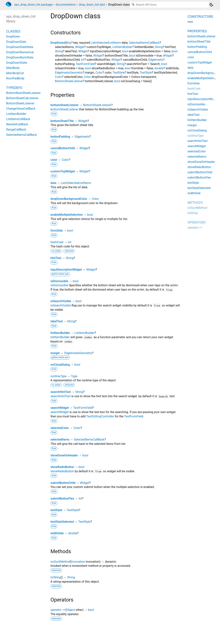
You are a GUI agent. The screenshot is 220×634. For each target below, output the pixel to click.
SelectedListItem (108, 42)
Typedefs (14, 88)
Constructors (200, 16)
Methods (195, 202)
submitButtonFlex (62, 498)
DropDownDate (16, 42)
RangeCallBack (16, 129)
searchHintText (60, 392)
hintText (55, 258)
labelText (56, 321)
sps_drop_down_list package (33, 4)
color (53, 160)
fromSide (56, 230)
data (53, 183)
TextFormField (85, 64)
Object (70, 610)
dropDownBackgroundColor (68, 199)
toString (55, 577)
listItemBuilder (60, 333)
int (82, 59)
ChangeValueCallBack (20, 108)
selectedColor (59, 428)
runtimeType (58, 376)
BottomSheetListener (69, 81)
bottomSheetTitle (62, 121)
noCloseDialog (60, 364)
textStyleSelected (62, 521)
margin (55, 353)
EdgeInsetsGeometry (69, 72)
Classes (13, 31)
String (159, 47)
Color (99, 72)
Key (68, 42)
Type (74, 376)
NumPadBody (15, 78)
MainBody (12, 68)
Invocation (78, 561)
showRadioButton (62, 467)
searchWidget (59, 408)
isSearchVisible (60, 301)
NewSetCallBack (17, 124)
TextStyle (119, 72)
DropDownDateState (19, 47)
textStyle (56, 510)
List (93, 42)
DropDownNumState (19, 57)
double (158, 68)
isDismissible (59, 281)
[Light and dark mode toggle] (211, 5)
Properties (197, 31)
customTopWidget (62, 171)
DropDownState (16, 62)
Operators (196, 222)
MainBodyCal (15, 73)
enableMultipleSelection (66, 214)
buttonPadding (60, 136)
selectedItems (59, 439)
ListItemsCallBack (18, 119)
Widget (79, 47)
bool (125, 51)
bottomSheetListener (64, 105)
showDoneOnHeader (64, 455)
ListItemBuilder (122, 47)
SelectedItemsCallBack (144, 42)
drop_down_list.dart (92, 4)
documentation (66, 4)
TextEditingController (100, 416)
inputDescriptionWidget (66, 269)
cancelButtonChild (62, 148)
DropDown (57, 42)
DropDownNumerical (20, 52)
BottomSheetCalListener (22, 98)
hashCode (56, 242)
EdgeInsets (155, 59)
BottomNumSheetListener (23, 93)
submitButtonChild (62, 483)
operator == (57, 610)
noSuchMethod (60, 561)
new (190, 22)
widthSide (57, 533)
